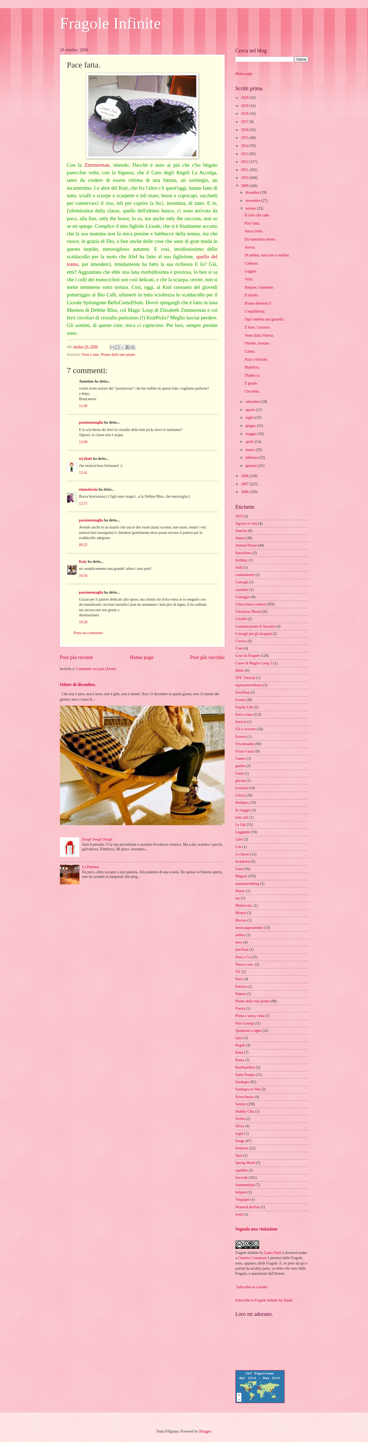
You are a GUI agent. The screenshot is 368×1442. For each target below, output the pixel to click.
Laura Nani (272, 1253)
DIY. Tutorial (245, 678)
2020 (245, 98)
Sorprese (241, 1148)
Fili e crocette (245, 729)
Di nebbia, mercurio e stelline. (267, 255)
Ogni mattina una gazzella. (265, 319)
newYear (241, 950)
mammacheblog (247, 884)
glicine (240, 781)
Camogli (241, 582)
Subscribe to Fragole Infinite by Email (264, 1300)
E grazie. (251, 383)
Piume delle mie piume (118, 355)
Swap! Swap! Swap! (97, 839)
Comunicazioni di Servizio (255, 626)
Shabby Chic (245, 1111)
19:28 (83, 622)
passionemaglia (91, 422)
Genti (239, 773)
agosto (250, 410)
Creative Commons (252, 1258)
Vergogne (242, 1199)
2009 (245, 186)
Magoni (241, 876)
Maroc (240, 891)
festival (241, 722)
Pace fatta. (252, 223)
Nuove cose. (244, 964)
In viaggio (243, 810)
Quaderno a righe (248, 1031)
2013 (245, 154)
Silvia (239, 1126)
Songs (240, 1141)
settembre (253, 402)
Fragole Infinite (110, 23)
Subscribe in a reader (252, 1287)
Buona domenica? (258, 303)
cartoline (241, 590)
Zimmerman (96, 165)
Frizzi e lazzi (245, 751)
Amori (240, 538)
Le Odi (240, 825)
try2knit (85, 459)
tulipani (241, 1192)
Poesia (240, 1008)
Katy (83, 562)
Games (240, 759)
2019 (245, 106)
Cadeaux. (252, 263)
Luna (239, 869)
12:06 (83, 442)
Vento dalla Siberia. (259, 335)
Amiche (241, 531)
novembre (253, 201)
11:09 (83, 406)
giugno (251, 426)
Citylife (241, 619)
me (237, 898)
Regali (240, 1045)
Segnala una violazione (256, 1229)
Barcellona (243, 553)
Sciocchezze (244, 1097)
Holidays (242, 803)
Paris (239, 979)
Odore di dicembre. (78, 684)
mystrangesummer (249, 928)
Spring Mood (245, 1163)
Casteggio (242, 597)
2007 (245, 484)
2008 (245, 476)
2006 (245, 492)
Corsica (241, 641)
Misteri (240, 913)
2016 (245, 130)
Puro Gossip (244, 1023)
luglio (250, 418)
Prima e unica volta (249, 1016)
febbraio (252, 458)
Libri (239, 839)
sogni (239, 1134)
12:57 (83, 503)
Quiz (239, 1038)
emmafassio (88, 489)
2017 (245, 122)
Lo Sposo (242, 854)
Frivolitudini (244, 744)
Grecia (240, 795)
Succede (241, 1178)
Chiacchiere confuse (250, 604)
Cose (239, 648)
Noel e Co (243, 957)
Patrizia (241, 987)
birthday (241, 560)
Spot (238, 1155)
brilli (239, 568)
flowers (241, 737)
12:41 (83, 473)
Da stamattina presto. (260, 239)
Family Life (244, 707)
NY (238, 972)
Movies (241, 920)
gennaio (251, 466)
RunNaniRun (245, 1067)
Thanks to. (252, 375)
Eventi (240, 700)
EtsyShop (242, 692)
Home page (141, 657)
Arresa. (250, 247)
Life (238, 847)
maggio (251, 434)
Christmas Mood (247, 612)
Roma (239, 1060)
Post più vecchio (207, 657)
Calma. (250, 351)
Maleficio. (252, 367)
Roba (239, 1052)
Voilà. (249, 279)
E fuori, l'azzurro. (258, 327)
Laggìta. (251, 271)
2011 (245, 170)
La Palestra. (91, 867)
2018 (245, 114)
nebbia (240, 935)
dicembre (252, 192)
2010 (245, 178)
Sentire (240, 1104)
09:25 (83, 545)
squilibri (241, 1170)
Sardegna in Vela (248, 1089)
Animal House (246, 545)
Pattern (240, 994)
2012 (245, 162)
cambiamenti (245, 575)
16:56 (83, 576)
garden (240, 766)
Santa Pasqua (245, 1075)
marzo (250, 450)
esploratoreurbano (248, 685)
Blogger (205, 1431)
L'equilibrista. (255, 311)
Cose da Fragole (247, 656)
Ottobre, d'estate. (257, 343)
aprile (250, 442)
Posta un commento (88, 633)
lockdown (242, 861)
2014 (245, 146)
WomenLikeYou (247, 1207)
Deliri (239, 670)
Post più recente (76, 657)
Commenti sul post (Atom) (96, 669)
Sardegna (242, 1082)
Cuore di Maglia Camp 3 (253, 663)
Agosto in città (246, 523)
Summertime (245, 1185)
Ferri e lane (90, 355)
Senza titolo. (254, 231)
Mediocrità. (244, 906)
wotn (239, 1214)
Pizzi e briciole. (256, 359)
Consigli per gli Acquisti (253, 634)
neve (238, 942)
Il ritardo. (252, 295)
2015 (245, 138)
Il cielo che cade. (257, 215)
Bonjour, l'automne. (259, 287)
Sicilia (240, 1119)
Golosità (241, 788)
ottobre (251, 208)
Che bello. (252, 391)
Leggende (242, 832)
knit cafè (241, 817)
